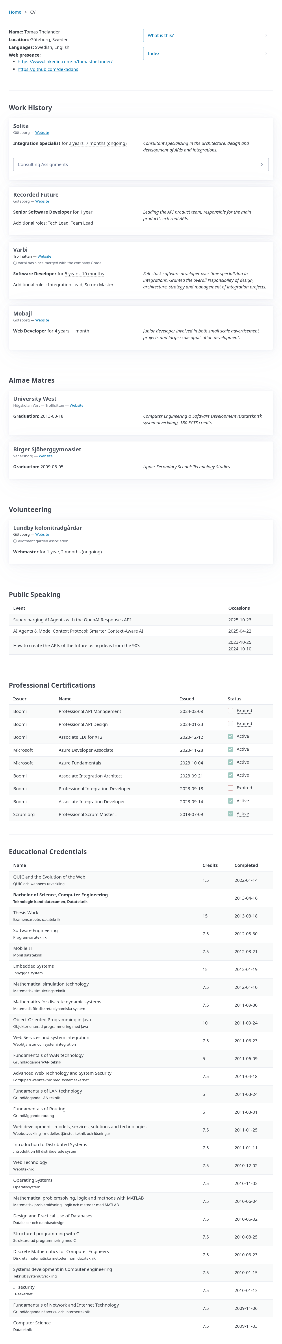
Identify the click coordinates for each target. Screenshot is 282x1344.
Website (42, 132)
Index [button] (154, 53)
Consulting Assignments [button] (43, 164)
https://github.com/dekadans (48, 69)
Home (15, 12)
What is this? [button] (161, 35)
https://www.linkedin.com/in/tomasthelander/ (65, 62)
